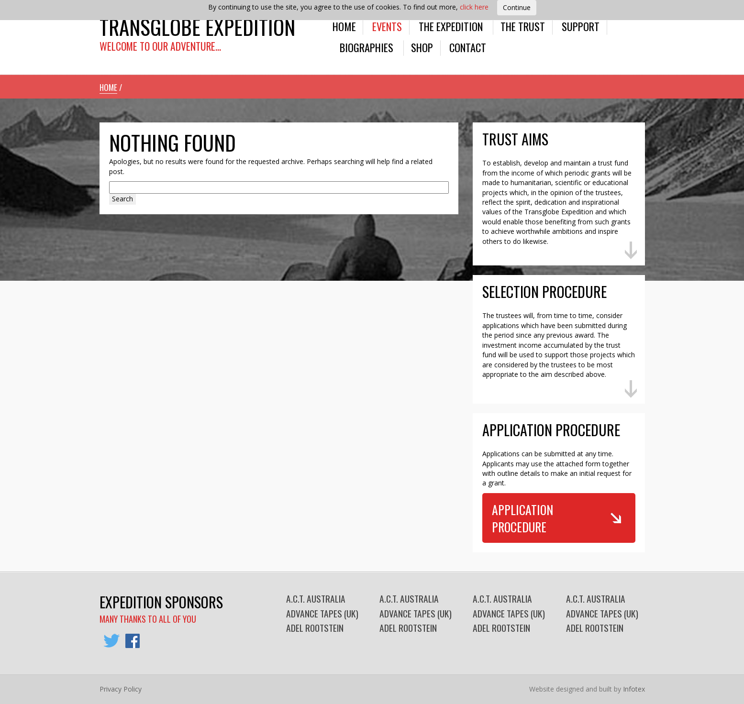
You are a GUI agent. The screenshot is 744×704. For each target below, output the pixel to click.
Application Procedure (522, 518)
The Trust (522, 26)
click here (474, 6)
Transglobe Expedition (197, 26)
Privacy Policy (121, 688)
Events (387, 26)
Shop (422, 47)
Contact (467, 47)
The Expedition (451, 26)
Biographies (366, 47)
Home (344, 26)
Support (581, 26)
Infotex (634, 688)
